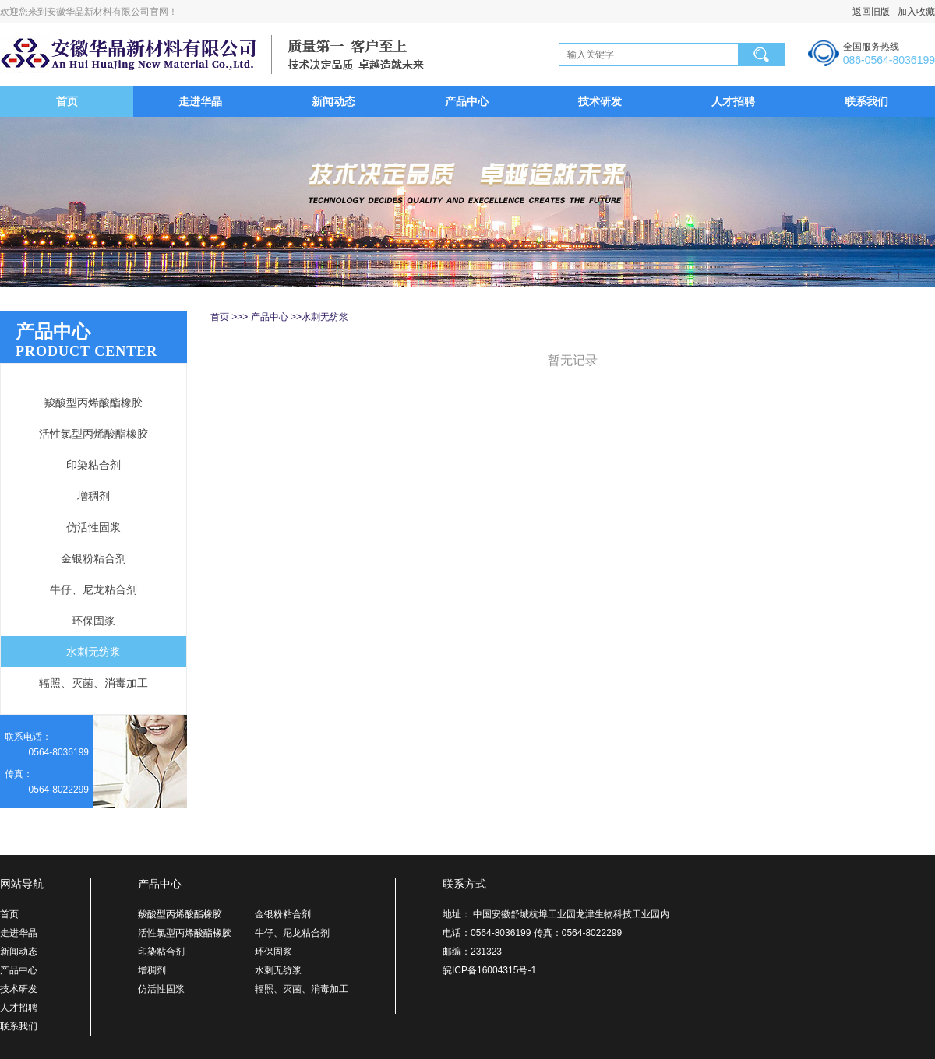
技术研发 (600, 101)
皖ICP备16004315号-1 (489, 970)
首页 (67, 101)
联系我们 (866, 101)
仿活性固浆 (93, 527)
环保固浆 (93, 620)
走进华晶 (200, 101)
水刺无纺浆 (93, 652)
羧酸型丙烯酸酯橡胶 (93, 402)
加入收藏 (912, 11)
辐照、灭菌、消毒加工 (93, 683)
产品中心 (467, 101)
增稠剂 (93, 496)
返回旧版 (871, 11)
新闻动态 (333, 101)
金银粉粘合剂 (93, 558)
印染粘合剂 (93, 465)
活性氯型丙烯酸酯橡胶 (93, 433)
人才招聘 (733, 101)
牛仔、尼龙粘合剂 (93, 589)
